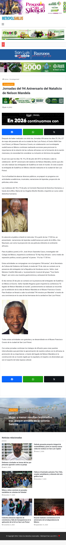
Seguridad (13, 410)
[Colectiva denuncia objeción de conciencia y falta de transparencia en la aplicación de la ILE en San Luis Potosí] (17, 507)
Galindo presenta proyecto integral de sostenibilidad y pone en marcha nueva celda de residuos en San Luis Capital (48, 446)
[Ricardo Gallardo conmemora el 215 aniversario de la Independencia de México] (49, 507)
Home (5, 79)
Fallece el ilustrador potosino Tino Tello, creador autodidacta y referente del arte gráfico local (48, 474)
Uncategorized (14, 79)
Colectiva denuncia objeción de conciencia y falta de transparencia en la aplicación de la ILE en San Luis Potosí (16, 520)
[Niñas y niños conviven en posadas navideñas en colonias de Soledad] (17, 479)
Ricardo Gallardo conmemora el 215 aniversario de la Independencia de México (47, 520)
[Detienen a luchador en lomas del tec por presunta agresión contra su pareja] (17, 451)
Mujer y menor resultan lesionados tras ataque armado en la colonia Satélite (31, 421)
